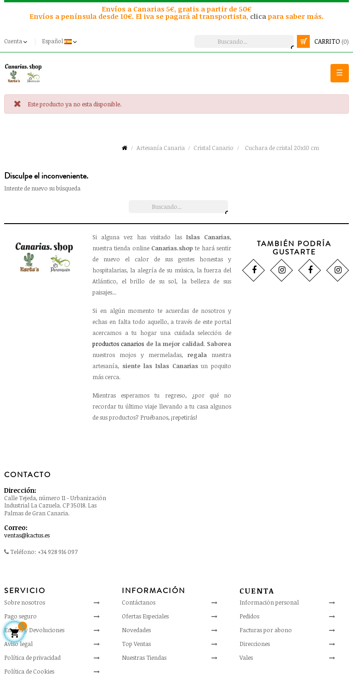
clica (259, 16)
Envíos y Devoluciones (34, 630)
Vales (246, 657)
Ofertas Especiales (145, 616)
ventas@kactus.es (27, 535)
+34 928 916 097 (58, 552)
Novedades (136, 630)
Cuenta (256, 591)
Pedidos (249, 616)
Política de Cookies (29, 671)
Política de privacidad (32, 657)
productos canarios (118, 344)
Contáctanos (138, 602)
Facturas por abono (265, 630)
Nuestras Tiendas (144, 657)
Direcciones (254, 644)
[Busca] (244, 41)
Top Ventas (136, 644)
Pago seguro (20, 616)
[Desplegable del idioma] (60, 41)
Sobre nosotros (24, 602)
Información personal (269, 602)
